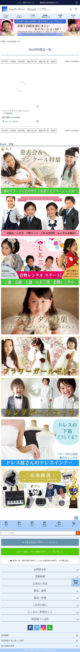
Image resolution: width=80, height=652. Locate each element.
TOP (6, 524)
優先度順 (21, 62)
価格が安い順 (32, 62)
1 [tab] (39, 38)
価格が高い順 (44, 62)
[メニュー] (77, 3)
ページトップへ (76, 518)
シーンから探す (20, 16)
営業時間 (40, 576)
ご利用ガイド (33, 16)
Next (76, 29)
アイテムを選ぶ (6, 16)
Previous (3, 29)
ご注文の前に (40, 604)
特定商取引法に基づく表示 (12, 640)
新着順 (13, 62)
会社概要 (5, 635)
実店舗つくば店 (40, 619)
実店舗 (44, 524)
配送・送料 (40, 590)
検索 (78, 533)
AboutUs (73, 16)
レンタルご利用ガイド (40, 612)
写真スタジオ (59, 524)
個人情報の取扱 (7, 646)
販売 (32, 524)
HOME (3, 42)
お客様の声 (60, 16)
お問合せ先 (40, 569)
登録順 (53, 62)
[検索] (71, 9)
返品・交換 (40, 597)
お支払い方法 (40, 583)
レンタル (19, 524)
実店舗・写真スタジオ (47, 16)
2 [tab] (41, 38)
